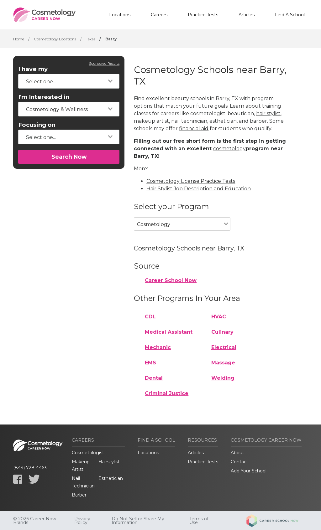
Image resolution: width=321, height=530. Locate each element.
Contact (239, 462)
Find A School (290, 15)
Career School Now (171, 280)
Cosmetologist (88, 452)
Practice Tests (203, 15)
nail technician (189, 121)
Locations (119, 15)
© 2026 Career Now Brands (34, 520)
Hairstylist (109, 462)
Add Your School (248, 471)
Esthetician (110, 478)
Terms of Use (198, 520)
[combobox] (68, 81)
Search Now (69, 156)
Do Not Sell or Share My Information (138, 520)
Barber (79, 495)
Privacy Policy (82, 520)
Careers (159, 15)
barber (258, 121)
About (237, 452)
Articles (247, 15)
